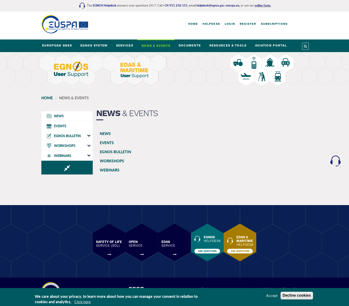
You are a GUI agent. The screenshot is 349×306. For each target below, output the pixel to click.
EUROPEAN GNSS (57, 45)
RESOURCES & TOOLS (228, 45)
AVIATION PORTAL (271, 45)
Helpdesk (211, 23)
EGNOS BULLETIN (115, 151)
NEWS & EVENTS (156, 45)
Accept (272, 295)
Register (248, 23)
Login (230, 23)
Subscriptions (274, 23)
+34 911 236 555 (175, 5)
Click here (82, 301)
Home (193, 23)
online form (262, 5)
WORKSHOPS (112, 161)
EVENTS (107, 142)
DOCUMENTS (190, 45)
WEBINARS (109, 170)
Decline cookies (297, 295)
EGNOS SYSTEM (94, 45)
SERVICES (124, 45)
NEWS (105, 133)
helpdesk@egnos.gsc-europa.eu (218, 5)
